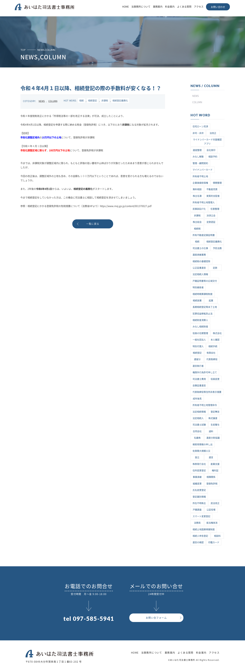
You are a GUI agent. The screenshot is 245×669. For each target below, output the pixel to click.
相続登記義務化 (120, 100)
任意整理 (214, 209)
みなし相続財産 (200, 326)
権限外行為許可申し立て (205, 372)
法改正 (213, 133)
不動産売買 (211, 189)
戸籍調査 (197, 510)
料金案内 (170, 6)
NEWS (42, 101)
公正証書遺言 (199, 268)
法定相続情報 (199, 412)
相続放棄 (197, 300)
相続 (81, 100)
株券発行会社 (199, 464)
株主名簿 (197, 196)
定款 (215, 268)
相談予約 (212, 156)
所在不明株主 (199, 503)
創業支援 (215, 464)
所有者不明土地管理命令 (205, 405)
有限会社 (211, 353)
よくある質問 (184, 6)
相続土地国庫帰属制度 (204, 529)
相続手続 (212, 346)
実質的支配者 (213, 196)
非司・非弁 (198, 133)
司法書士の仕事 (200, 248)
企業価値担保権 (200, 183)
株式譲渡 (212, 418)
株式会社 (217, 333)
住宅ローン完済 (200, 126)
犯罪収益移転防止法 (203, 314)
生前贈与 (215, 425)
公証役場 (211, 510)
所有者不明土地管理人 (204, 202)
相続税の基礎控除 (201, 261)
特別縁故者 (198, 287)
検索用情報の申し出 (203, 444)
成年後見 (197, 399)
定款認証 (211, 222)
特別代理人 (198, 346)
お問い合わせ (218, 7)
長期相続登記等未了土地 (205, 307)
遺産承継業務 (199, 255)
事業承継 (197, 477)
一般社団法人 (199, 340)
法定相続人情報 (200, 274)
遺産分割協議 (213, 438)
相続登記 (92, 100)
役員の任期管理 (200, 333)
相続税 (197, 229)
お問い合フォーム (156, 618)
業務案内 (157, 6)
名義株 (197, 438)
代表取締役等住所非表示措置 (207, 392)
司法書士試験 (199, 425)
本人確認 (215, 340)
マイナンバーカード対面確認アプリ (207, 141)
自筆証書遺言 (199, 385)
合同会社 (197, 431)
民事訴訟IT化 (199, 209)
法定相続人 (198, 418)
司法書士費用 (199, 379)
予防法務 (217, 248)
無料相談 (197, 189)
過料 (211, 431)
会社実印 (211, 150)
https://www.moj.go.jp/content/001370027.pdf (125, 206)
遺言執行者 (198, 366)
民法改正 (215, 503)
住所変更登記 (199, 470)
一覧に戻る (92, 224)
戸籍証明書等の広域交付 (205, 281)
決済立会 (211, 215)
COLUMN (52, 101)
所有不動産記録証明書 (204, 235)
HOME (125, 6)
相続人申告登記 (200, 536)
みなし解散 (198, 156)
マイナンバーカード (203, 170)
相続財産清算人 (200, 320)
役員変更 (215, 379)
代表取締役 (211, 359)
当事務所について (140, 6)
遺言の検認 (198, 542)
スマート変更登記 (201, 516)
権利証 (215, 470)
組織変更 (197, 484)
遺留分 (197, 359)
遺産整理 (197, 150)
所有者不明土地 (200, 176)
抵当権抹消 (211, 523)
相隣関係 (211, 477)
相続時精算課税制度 (203, 294)
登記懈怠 (215, 412)
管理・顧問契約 (200, 163)
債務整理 (217, 183)
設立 (197, 457)
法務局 (197, 523)
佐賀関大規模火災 (201, 451)
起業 (211, 300)
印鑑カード (213, 542)
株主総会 (197, 222)
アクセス (198, 6)
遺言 (211, 457)
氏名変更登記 (199, 490)
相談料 (217, 536)
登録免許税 (211, 484)
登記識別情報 (199, 497)
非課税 (104, 100)
